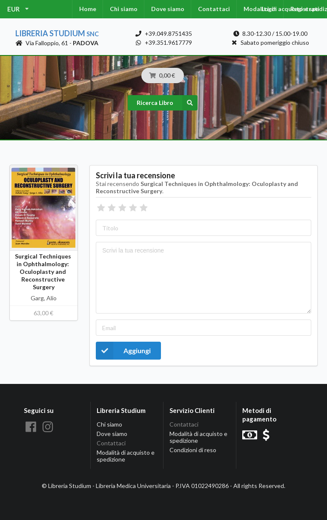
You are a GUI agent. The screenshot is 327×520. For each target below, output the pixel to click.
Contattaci (214, 8)
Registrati (304, 8)
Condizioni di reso (192, 449)
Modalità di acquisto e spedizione (126, 456)
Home (87, 8)
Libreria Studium (57, 33)
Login (269, 8)
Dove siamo (167, 8)
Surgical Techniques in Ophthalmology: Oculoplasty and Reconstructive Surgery (43, 272)
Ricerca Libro (167, 102)
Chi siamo (124, 8)
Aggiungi (123, 350)
